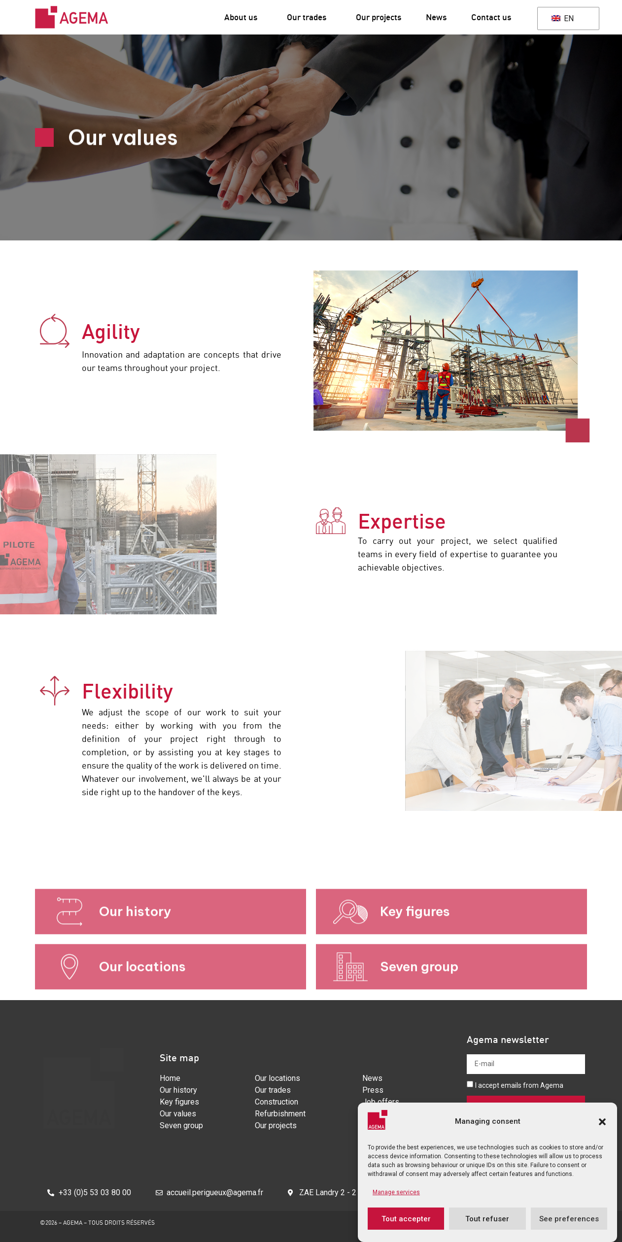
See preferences (569, 1218)
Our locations (142, 998)
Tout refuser (487, 1218)
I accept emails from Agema (519, 1085)
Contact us (491, 17)
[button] (602, 1122)
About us (243, 17)
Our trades (309, 17)
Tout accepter (406, 1218)
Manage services (396, 1192)
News (436, 17)
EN (563, 18)
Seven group (419, 998)
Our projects (378, 17)
